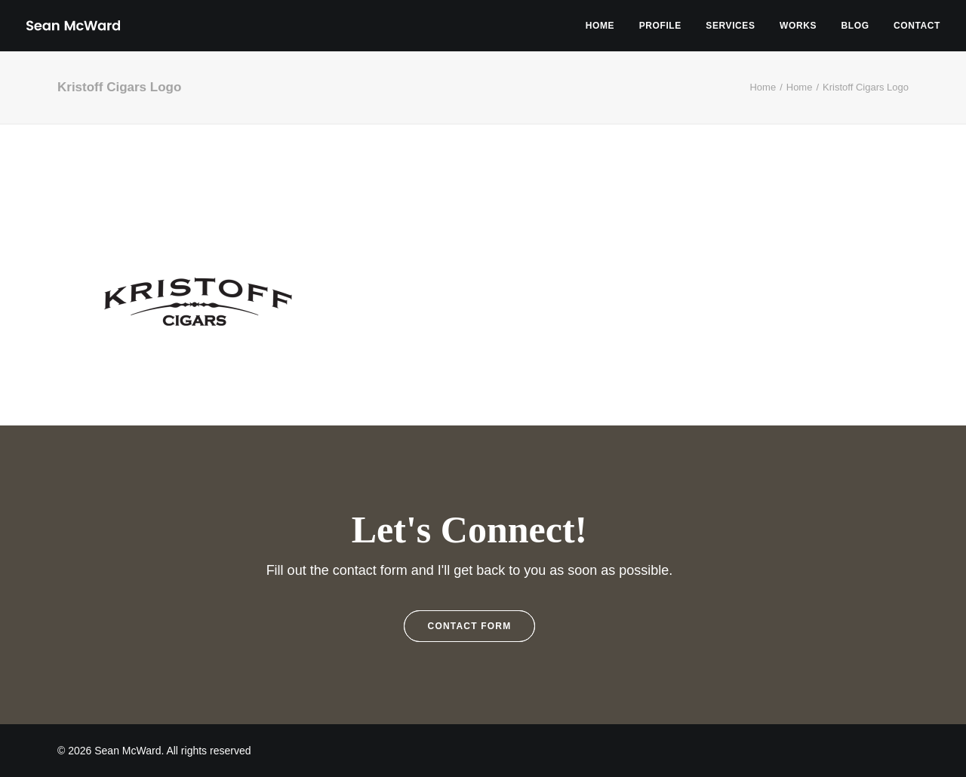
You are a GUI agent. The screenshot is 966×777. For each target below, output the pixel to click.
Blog (855, 25)
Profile (660, 25)
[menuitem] (605, 25)
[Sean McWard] (73, 25)
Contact (917, 25)
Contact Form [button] (470, 626)
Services (730, 25)
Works (798, 25)
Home (600, 25)
